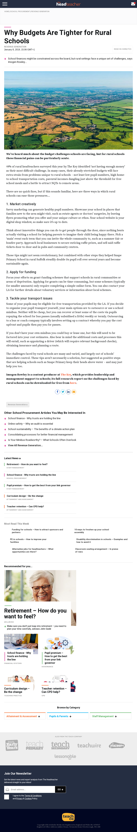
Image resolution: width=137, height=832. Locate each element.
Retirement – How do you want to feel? (27, 464)
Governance (47, 667)
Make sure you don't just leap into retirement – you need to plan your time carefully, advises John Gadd (36, 627)
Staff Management (104, 716)
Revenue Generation (40, 11)
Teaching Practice (13, 696)
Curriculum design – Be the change (25, 496)
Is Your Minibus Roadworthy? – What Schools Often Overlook (42, 440)
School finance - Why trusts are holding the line (34, 418)
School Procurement (20, 11)
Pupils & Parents (60, 716)
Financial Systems (13, 663)
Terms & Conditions (33, 795)
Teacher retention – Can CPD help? (25, 506)
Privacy (19, 798)
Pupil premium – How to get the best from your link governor (39, 485)
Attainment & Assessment (23, 716)
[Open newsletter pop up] (133, 4)
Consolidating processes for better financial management (40, 435)
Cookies (28, 798)
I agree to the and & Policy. (27, 797)
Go (60, 789)
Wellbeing (9, 622)
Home (6, 11)
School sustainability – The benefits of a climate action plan (41, 429)
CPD (43, 696)
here (73, 383)
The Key (66, 374)
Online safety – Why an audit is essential (30, 424)
